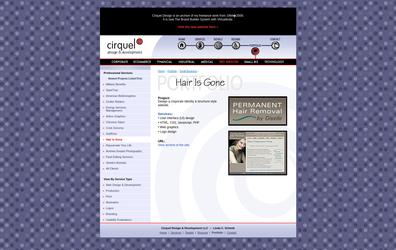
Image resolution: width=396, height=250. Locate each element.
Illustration (112, 202)
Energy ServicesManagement (116, 109)
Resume (202, 232)
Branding (111, 213)
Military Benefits (116, 84)
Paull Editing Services (119, 156)
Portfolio (172, 71)
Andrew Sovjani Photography (124, 151)
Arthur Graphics (116, 116)
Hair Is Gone (114, 139)
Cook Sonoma (115, 127)
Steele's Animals (116, 162)
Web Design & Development (123, 184)
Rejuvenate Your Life (119, 145)
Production (112, 190)
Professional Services (118, 72)
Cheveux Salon (115, 122)
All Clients (112, 168)
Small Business (188, 71)
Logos (110, 208)
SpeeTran (112, 90)
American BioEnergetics (121, 95)
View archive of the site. (174, 145)
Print (109, 196)
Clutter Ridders (115, 101)
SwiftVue (111, 133)
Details (189, 232)
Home (161, 71)
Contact (231, 232)
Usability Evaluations (119, 219)
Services (165, 114)
